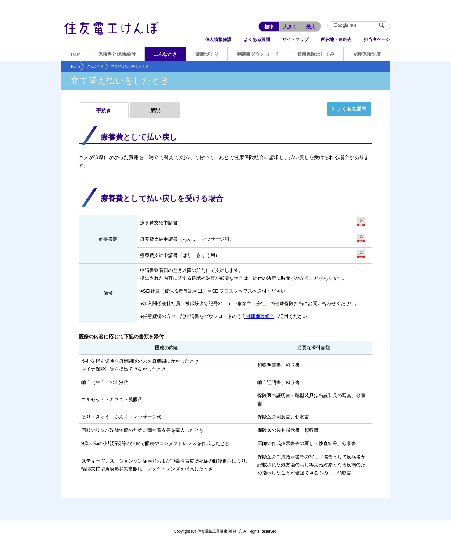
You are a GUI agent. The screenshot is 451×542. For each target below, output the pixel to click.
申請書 (361, 221)
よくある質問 (351, 109)
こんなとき (95, 66)
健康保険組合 (260, 316)
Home (75, 66)
